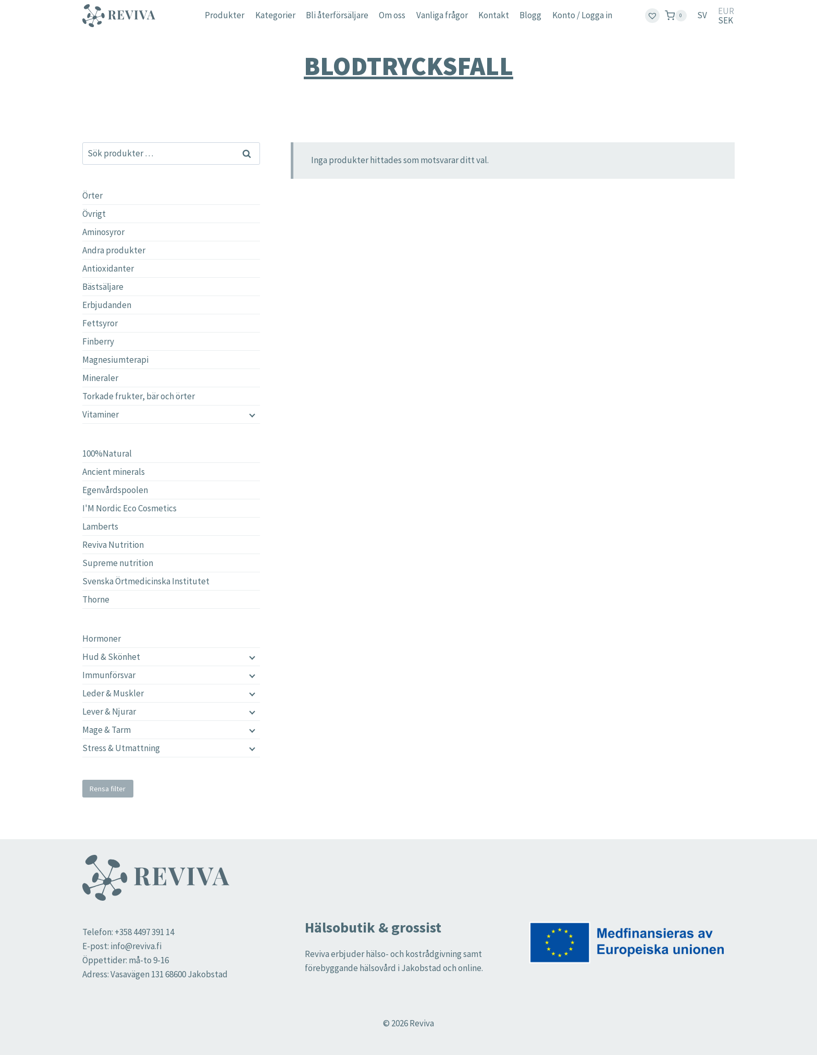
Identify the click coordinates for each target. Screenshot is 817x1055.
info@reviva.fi (136, 946)
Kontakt (493, 15)
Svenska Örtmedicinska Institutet (145, 581)
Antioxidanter (108, 268)
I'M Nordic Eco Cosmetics (129, 508)
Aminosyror (103, 232)
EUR (726, 11)
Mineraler (100, 378)
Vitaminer (100, 414)
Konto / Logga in (582, 15)
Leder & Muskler (113, 693)
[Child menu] (251, 657)
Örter (92, 195)
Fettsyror (100, 323)
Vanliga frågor (442, 15)
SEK (725, 20)
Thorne (95, 599)
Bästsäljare (102, 286)
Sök (247, 153)
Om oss (392, 15)
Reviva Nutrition (113, 544)
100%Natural (107, 453)
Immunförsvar (108, 675)
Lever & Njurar (109, 711)
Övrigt (94, 213)
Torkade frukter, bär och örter (138, 396)
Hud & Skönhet (111, 657)
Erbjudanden (106, 305)
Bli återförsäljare (337, 15)
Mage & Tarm (106, 729)
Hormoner (101, 638)
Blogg (530, 15)
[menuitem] (702, 15)
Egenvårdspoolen (115, 490)
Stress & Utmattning (121, 748)
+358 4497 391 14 (144, 932)
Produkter (224, 15)
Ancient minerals (113, 471)
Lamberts (100, 526)
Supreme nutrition (117, 563)
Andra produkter (113, 250)
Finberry (98, 341)
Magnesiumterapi (115, 359)
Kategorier (275, 15)
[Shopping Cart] (676, 15)
